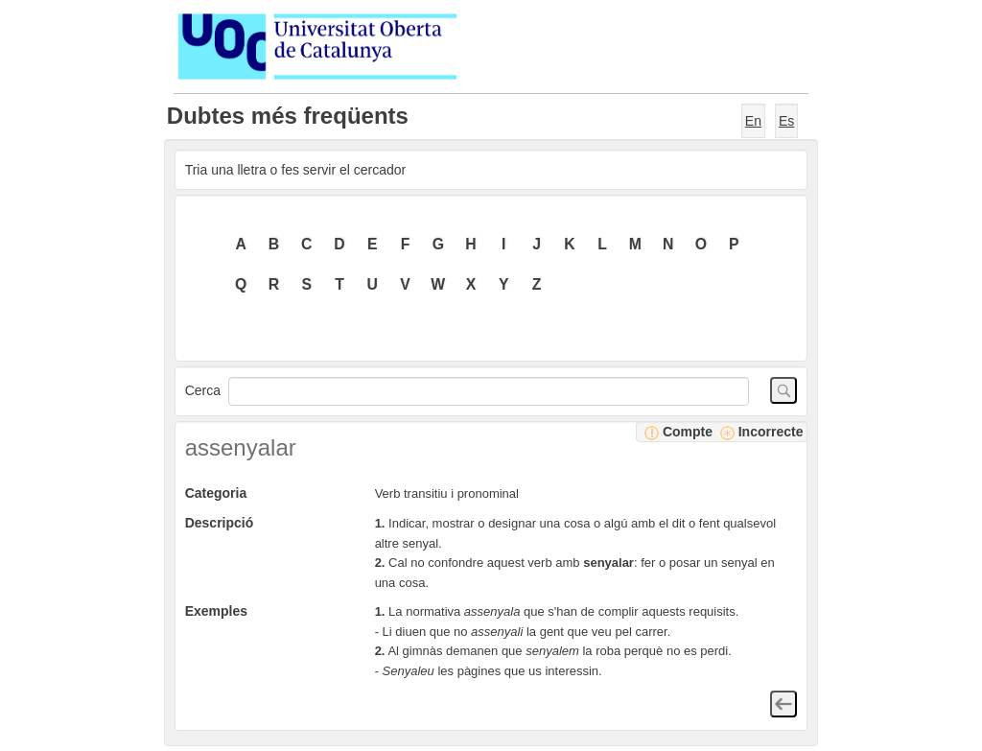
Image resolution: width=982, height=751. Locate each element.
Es (786, 121)
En (753, 121)
